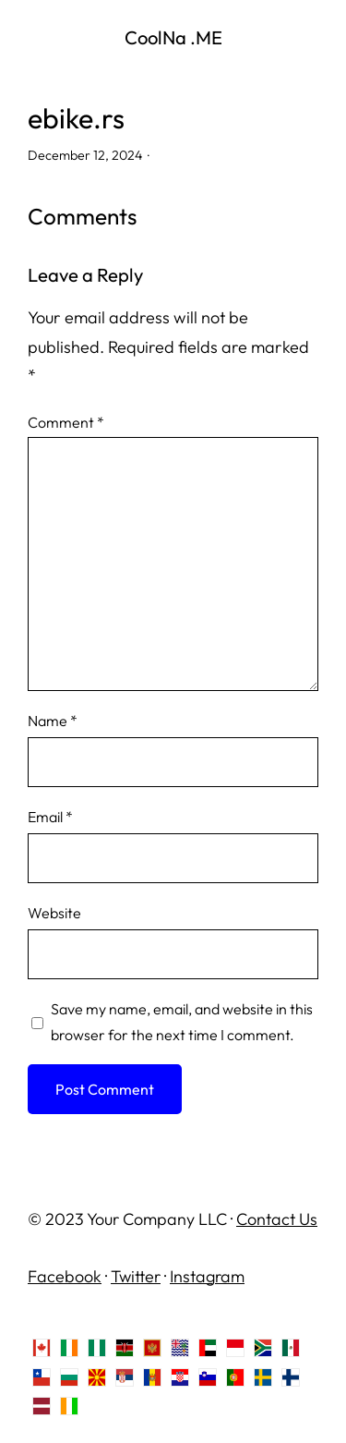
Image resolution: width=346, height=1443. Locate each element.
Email (50, 816)
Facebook (64, 1276)
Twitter (136, 1276)
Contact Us (276, 1219)
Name (53, 720)
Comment (66, 422)
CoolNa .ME (173, 37)
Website (54, 912)
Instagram (207, 1276)
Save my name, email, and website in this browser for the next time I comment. (182, 1022)
